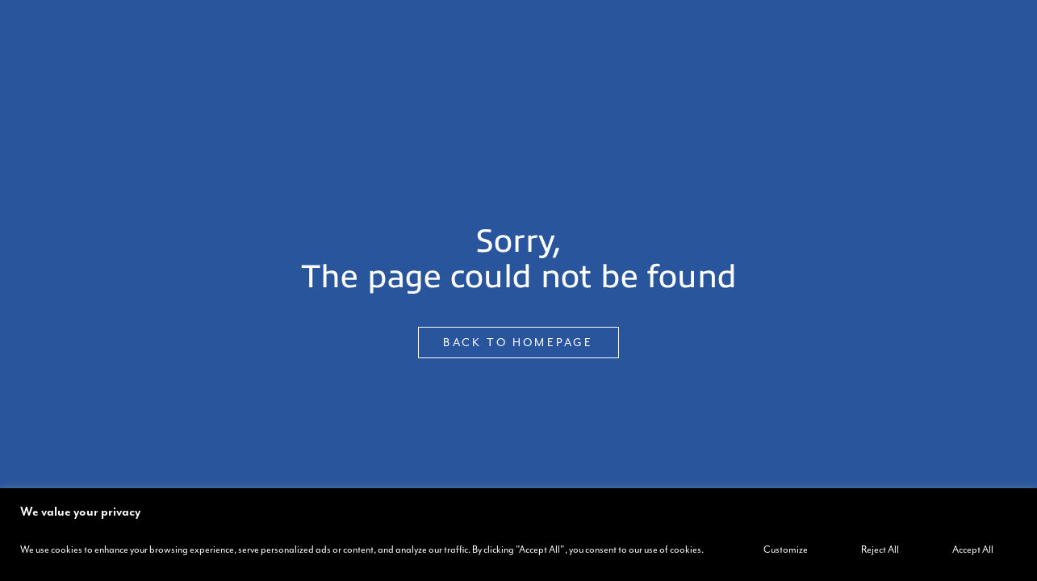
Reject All (880, 549)
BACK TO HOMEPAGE (518, 342)
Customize (785, 549)
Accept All (972, 549)
